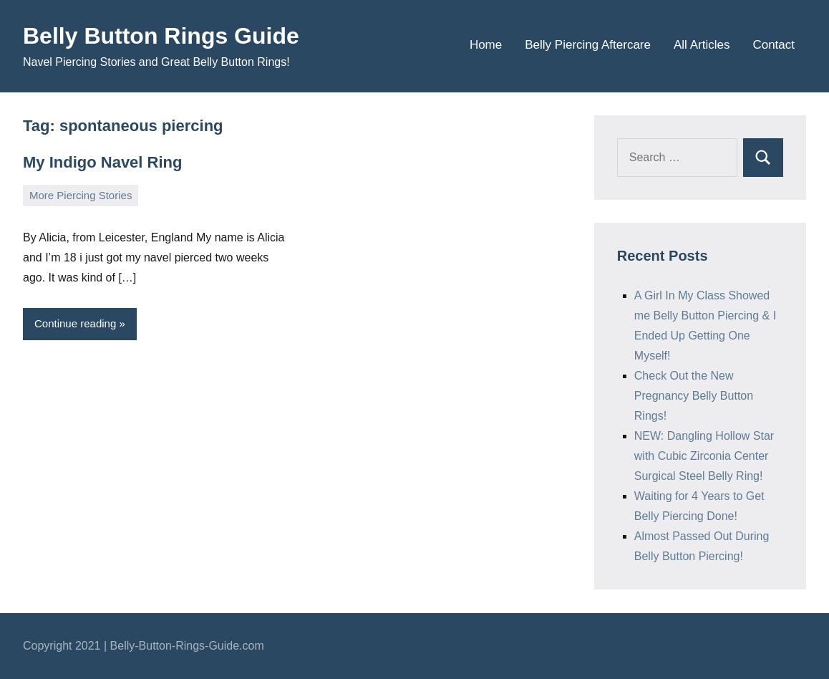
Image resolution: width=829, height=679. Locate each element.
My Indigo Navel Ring (102, 162)
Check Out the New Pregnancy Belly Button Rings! (693, 396)
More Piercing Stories (80, 195)
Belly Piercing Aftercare (588, 45)
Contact (773, 45)
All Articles (701, 45)
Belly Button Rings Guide (161, 36)
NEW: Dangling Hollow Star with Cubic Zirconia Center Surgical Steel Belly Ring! (704, 456)
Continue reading (75, 323)
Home (486, 45)
